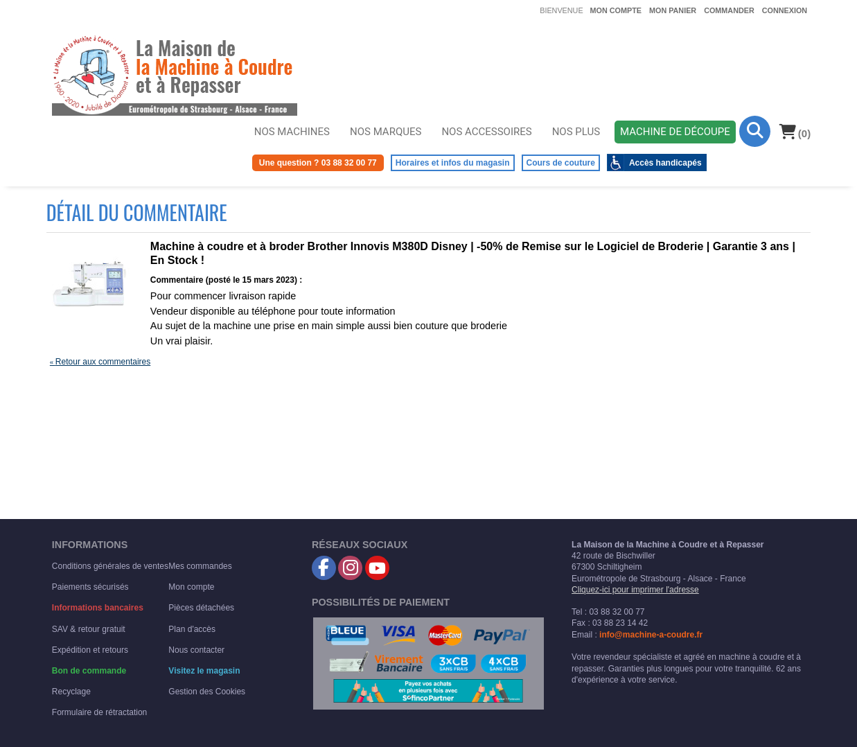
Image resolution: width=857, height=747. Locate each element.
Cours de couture (561, 163)
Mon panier (672, 10)
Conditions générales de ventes (110, 566)
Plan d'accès (191, 629)
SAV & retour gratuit (88, 629)
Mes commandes (199, 566)
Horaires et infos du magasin (453, 163)
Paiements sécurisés (90, 587)
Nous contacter (196, 650)
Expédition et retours (90, 650)
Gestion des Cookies (206, 691)
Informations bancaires (97, 608)
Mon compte (616, 10)
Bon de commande (89, 671)
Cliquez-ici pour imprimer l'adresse (635, 590)
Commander (729, 10)
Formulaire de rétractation (99, 712)
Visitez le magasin (204, 671)
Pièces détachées (201, 608)
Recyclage (71, 691)
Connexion (784, 10)
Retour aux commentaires (100, 362)
